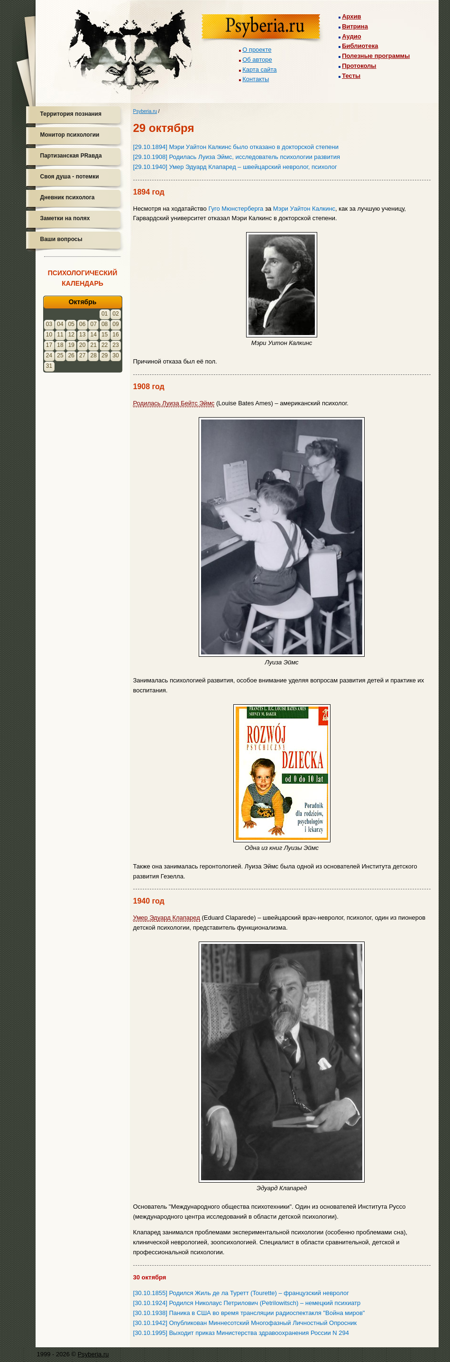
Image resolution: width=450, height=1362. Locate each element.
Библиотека (360, 45)
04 (60, 324)
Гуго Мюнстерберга (235, 208)
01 (104, 313)
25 (60, 355)
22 (104, 345)
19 (71, 345)
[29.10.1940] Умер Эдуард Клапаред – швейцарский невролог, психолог (235, 166)
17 (49, 345)
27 (82, 355)
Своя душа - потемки (69, 176)
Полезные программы (376, 55)
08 (104, 324)
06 (82, 324)
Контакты (255, 79)
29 (104, 355)
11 (60, 334)
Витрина (355, 26)
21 (94, 345)
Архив (351, 16)
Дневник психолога (67, 197)
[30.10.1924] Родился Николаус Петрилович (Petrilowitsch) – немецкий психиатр (247, 1302)
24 (49, 355)
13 (82, 334)
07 (94, 324)
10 (49, 334)
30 (115, 355)
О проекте (256, 49)
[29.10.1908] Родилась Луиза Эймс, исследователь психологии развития (236, 156)
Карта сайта (259, 69)
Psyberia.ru (145, 111)
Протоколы (359, 65)
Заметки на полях (65, 218)
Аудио (351, 36)
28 (94, 355)
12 (71, 334)
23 (115, 345)
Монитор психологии (70, 134)
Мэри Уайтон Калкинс (304, 208)
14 (94, 334)
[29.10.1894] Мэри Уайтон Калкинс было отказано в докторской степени (236, 146)
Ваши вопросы (61, 239)
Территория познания (70, 114)
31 (49, 366)
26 (71, 355)
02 (115, 313)
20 (82, 345)
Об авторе (257, 59)
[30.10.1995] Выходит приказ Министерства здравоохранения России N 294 (241, 1332)
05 (71, 324)
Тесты (351, 75)
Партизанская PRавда (71, 155)
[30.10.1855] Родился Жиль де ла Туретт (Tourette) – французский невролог (241, 1293)
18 (60, 345)
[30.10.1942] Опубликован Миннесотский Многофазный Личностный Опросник (245, 1322)
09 (115, 324)
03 (49, 324)
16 (115, 334)
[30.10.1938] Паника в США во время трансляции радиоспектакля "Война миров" (249, 1312)
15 (104, 334)
